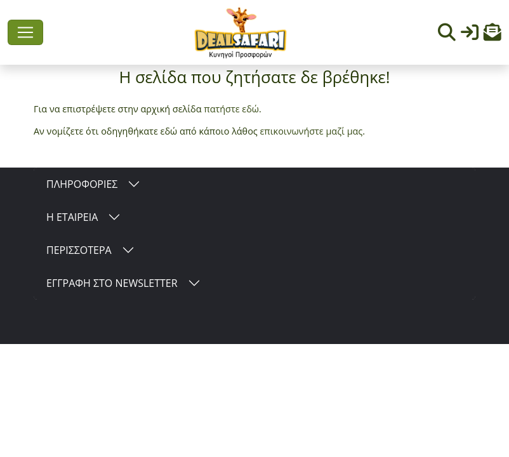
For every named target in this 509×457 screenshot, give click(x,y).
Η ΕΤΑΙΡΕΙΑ (72, 217)
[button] (492, 35)
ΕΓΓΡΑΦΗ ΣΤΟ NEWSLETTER (112, 283)
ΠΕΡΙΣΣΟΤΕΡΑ (79, 250)
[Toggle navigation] (25, 32)
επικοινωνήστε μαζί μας (311, 131)
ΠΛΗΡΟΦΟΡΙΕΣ (81, 184)
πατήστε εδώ (231, 109)
